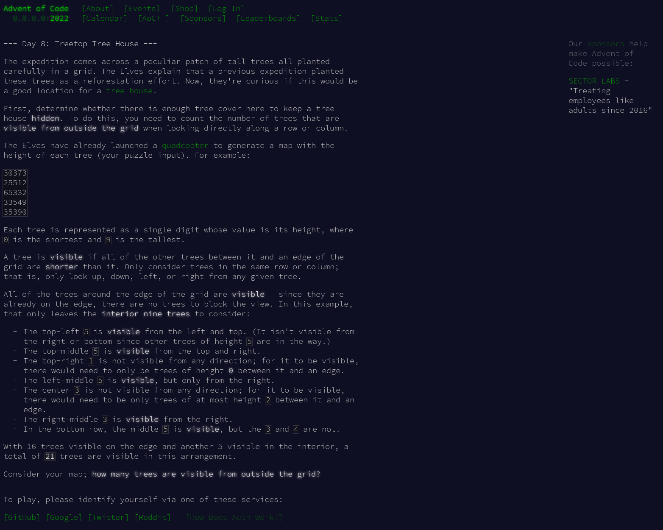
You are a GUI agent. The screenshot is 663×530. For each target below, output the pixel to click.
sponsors (605, 43)
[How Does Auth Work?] (234, 517)
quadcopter (185, 145)
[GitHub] (22, 517)
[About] (97, 8)
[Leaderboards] (268, 18)
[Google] (64, 517)
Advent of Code (36, 8)
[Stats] (326, 18)
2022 (59, 18)
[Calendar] (104, 18)
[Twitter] (108, 517)
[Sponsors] (203, 18)
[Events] (142, 8)
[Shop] (184, 8)
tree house (129, 90)
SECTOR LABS (594, 81)
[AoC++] (153, 18)
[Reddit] (152, 517)
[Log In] (226, 8)
